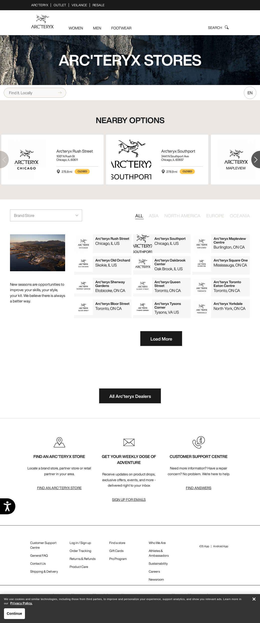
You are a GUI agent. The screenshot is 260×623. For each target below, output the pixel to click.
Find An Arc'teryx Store (59, 487)
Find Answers (198, 487)
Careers (154, 571)
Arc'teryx (39, 5)
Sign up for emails (129, 499)
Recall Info (180, 595)
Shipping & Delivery (44, 571)
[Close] (254, 600)
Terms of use (198, 595)
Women (76, 28)
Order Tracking (80, 550)
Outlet (60, 5)
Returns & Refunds (83, 558)
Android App (220, 546)
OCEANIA (240, 215)
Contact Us (38, 563)
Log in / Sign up (80, 542)
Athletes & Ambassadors (159, 553)
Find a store (117, 542)
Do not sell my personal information (147, 595)
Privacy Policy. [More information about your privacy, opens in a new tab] (21, 605)
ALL (139, 215)
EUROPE (215, 215)
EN (250, 93)
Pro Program (118, 558)
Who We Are (157, 542)
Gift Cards (116, 550)
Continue (14, 615)
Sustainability (158, 563)
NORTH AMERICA (182, 215)
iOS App (204, 546)
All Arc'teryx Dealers (130, 396)
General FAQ (39, 555)
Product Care (79, 566)
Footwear (121, 28)
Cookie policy (61, 595)
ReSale (99, 5)
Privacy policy (82, 595)
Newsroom (156, 579)
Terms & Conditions (107, 595)
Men (97, 28)
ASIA (154, 215)
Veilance (79, 5)
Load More (161, 339)
